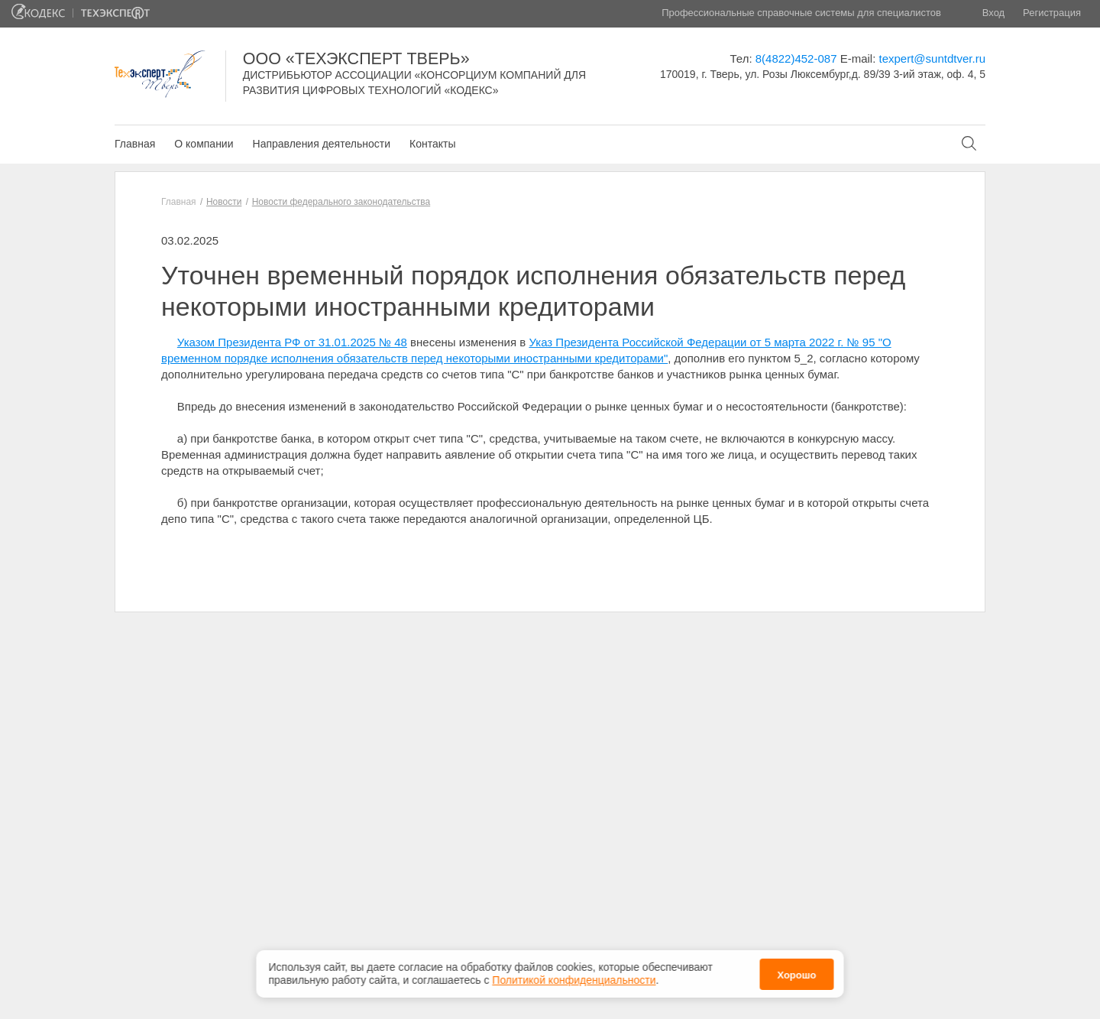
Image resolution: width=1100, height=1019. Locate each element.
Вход (993, 12)
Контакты (432, 144)
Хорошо (796, 972)
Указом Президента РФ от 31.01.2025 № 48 (292, 342)
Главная (135, 144)
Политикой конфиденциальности (573, 977)
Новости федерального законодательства (341, 201)
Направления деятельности (321, 144)
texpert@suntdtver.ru (932, 58)
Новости (223, 201)
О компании (203, 144)
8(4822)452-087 (796, 58)
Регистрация (1052, 12)
